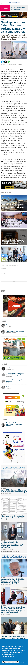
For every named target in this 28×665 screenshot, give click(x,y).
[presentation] (12, 286)
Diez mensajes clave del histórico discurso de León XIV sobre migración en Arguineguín (12, 581)
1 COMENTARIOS (11, 549)
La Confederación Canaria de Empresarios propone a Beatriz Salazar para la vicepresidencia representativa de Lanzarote (12, 224)
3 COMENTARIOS (8, 493)
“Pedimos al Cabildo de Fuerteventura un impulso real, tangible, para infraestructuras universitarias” (12, 544)
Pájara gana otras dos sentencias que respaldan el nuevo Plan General (14, 517)
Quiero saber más (8, 656)
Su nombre (3, 268)
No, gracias (22, 662)
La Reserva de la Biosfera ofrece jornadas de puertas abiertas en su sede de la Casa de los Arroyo (13, 241)
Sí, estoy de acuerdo (11, 662)
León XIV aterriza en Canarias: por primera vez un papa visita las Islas (13, 637)
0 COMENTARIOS (13, 64)
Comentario (4, 273)
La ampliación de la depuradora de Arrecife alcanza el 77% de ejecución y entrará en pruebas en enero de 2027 (13, 207)
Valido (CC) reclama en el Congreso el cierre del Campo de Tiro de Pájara (14, 491)
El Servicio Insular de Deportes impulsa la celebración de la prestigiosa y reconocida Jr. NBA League (12, 258)
